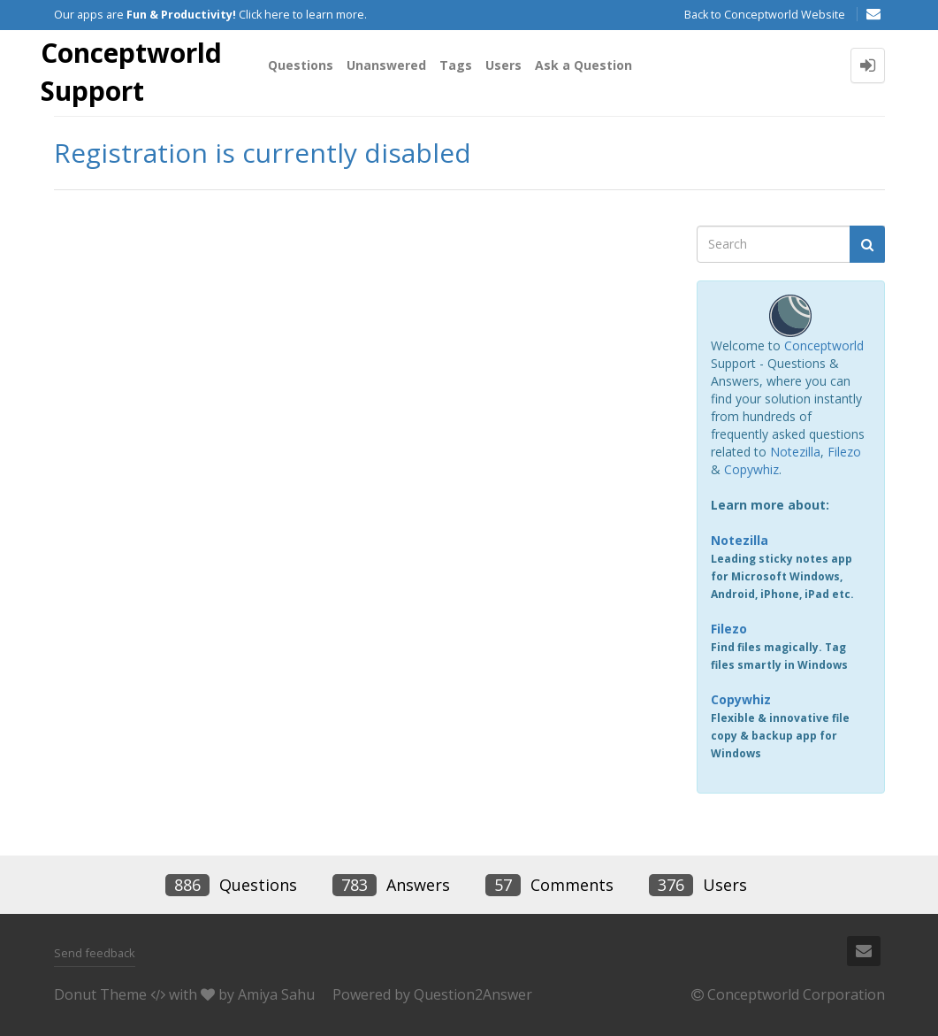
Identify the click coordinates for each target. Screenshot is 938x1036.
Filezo (844, 451)
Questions (300, 65)
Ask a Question (583, 65)
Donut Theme (100, 994)
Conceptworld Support (131, 72)
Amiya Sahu (276, 994)
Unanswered (386, 65)
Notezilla (795, 451)
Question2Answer (473, 994)
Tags (455, 65)
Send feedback (94, 953)
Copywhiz (751, 469)
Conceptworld (824, 345)
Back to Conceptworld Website (764, 14)
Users (503, 65)
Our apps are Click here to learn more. (210, 14)
